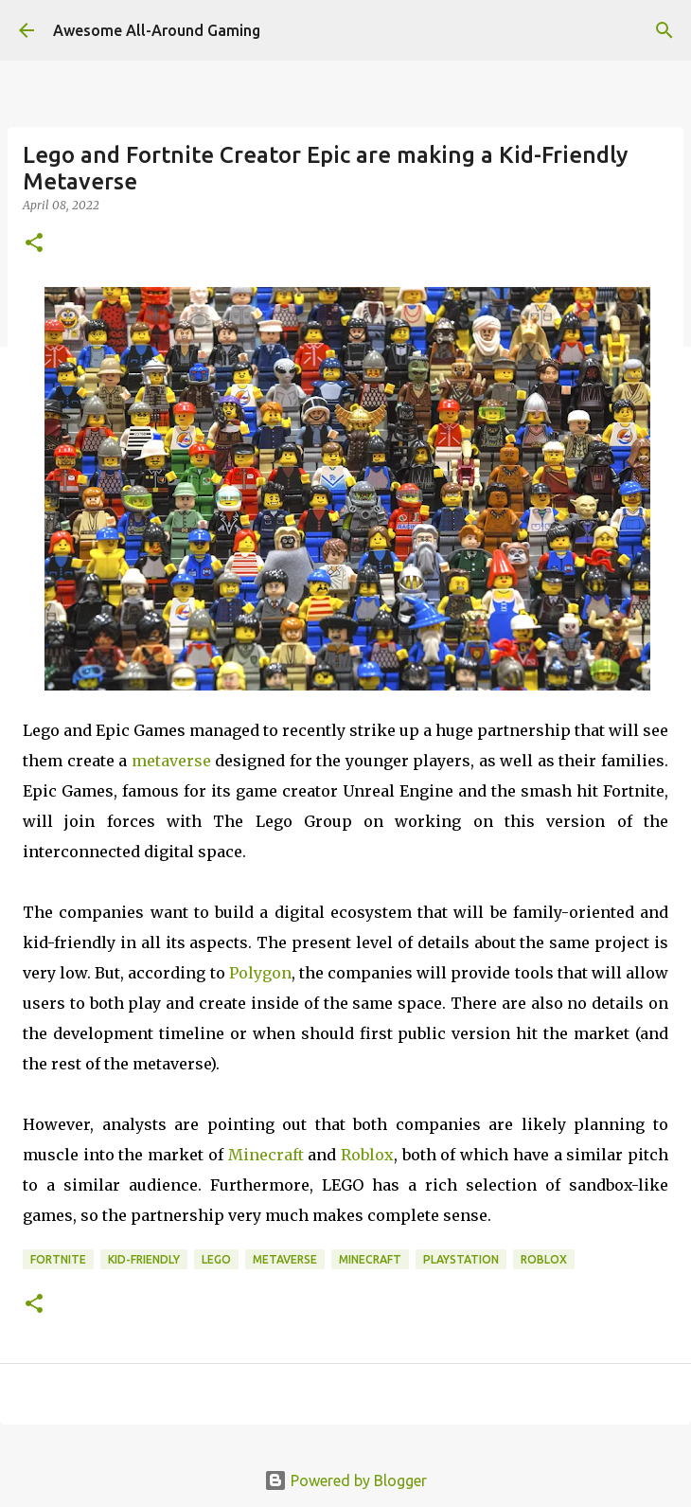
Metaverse (285, 1259)
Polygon (260, 972)
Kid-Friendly (144, 1259)
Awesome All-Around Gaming (156, 30)
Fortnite (58, 1259)
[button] (34, 244)
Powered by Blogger (345, 1480)
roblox (544, 1259)
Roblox (367, 1154)
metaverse (171, 760)
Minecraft (266, 1154)
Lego (216, 1259)
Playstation (461, 1259)
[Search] (664, 30)
